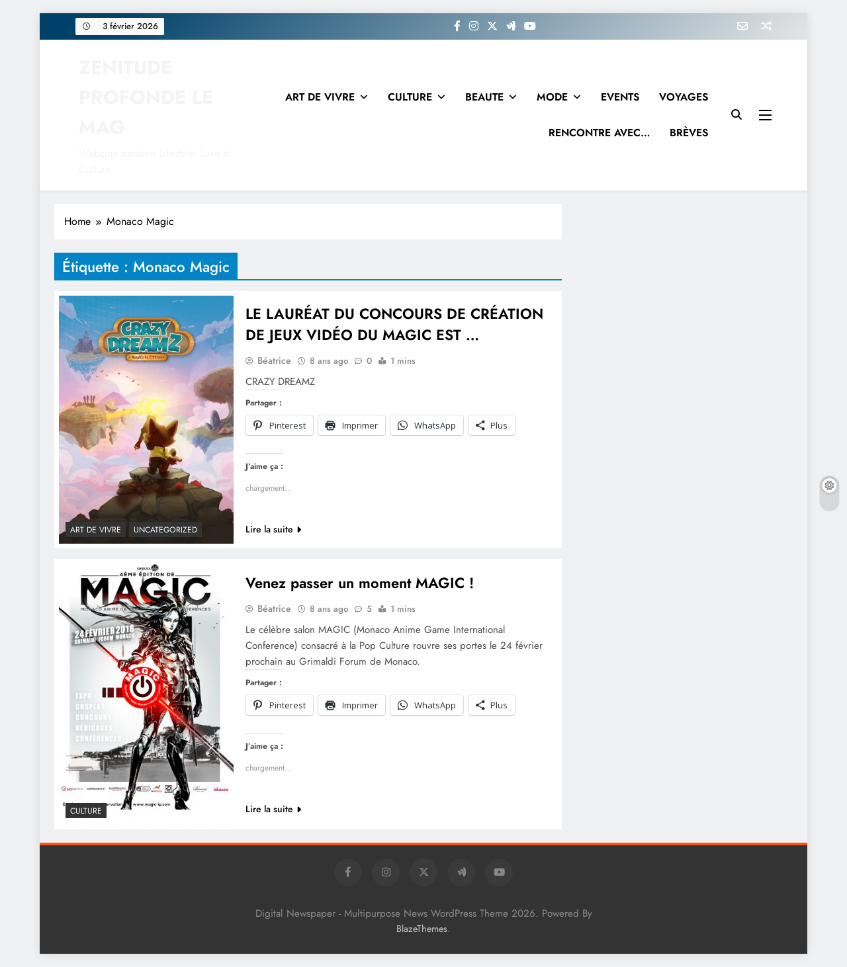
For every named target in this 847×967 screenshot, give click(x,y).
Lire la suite (273, 529)
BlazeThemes (421, 928)
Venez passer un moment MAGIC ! (359, 582)
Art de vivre (95, 530)
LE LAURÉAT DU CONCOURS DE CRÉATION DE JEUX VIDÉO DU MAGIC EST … (394, 324)
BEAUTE (484, 97)
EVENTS (620, 97)
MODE (552, 97)
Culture (86, 811)
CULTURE (410, 97)
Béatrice (274, 360)
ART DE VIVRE (320, 97)
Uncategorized (165, 530)
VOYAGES (683, 97)
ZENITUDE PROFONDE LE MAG (146, 97)
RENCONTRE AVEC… (599, 132)
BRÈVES (689, 132)
